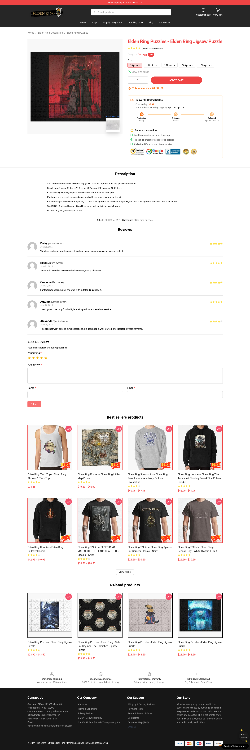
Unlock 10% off (244, 736)
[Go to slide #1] (66, 142)
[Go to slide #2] (83, 142)
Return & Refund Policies (140, 713)
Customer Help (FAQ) (138, 722)
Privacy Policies (85, 713)
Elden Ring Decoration (50, 32)
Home (30, 32)
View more (125, 572)
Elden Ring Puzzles (77, 32)
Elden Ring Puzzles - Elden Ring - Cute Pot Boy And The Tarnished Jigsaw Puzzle (99, 646)
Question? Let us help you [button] (235, 746)
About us (82, 704)
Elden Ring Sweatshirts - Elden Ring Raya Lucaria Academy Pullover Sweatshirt (148, 478)
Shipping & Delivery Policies (141, 704)
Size (130, 60)
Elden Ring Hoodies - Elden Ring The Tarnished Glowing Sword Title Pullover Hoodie (200, 478)
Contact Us (133, 718)
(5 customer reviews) (152, 48)
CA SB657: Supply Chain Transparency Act (99, 722)
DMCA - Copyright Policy (90, 718)
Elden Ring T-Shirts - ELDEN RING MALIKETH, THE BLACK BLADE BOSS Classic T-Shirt (99, 551)
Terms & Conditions (87, 709)
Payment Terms (135, 709)
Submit (34, 404)
